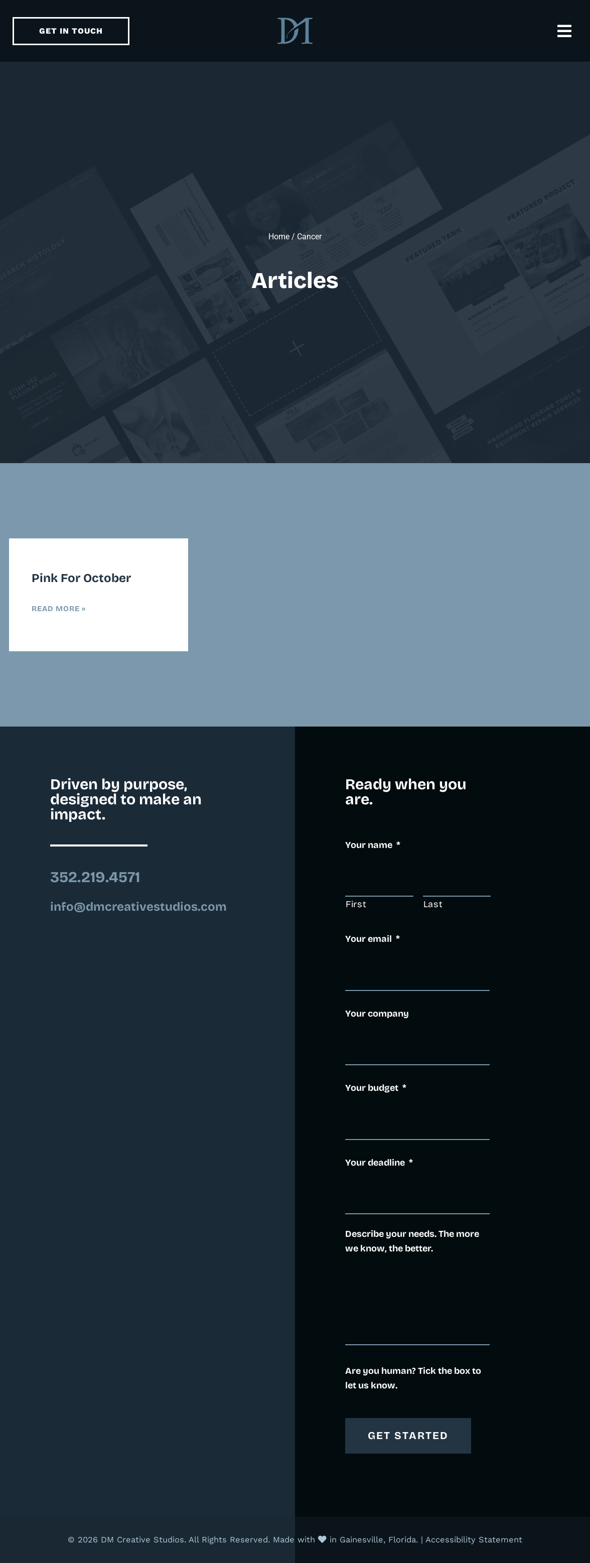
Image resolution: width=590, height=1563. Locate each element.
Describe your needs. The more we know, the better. (412, 1241)
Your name (372, 844)
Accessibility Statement (473, 1539)
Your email (372, 938)
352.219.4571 (95, 877)
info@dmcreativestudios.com (138, 907)
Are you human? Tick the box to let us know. (413, 1378)
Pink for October (81, 578)
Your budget (375, 1087)
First (356, 904)
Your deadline (379, 1162)
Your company (377, 1013)
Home (278, 236)
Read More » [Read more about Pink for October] (59, 608)
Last (433, 904)
